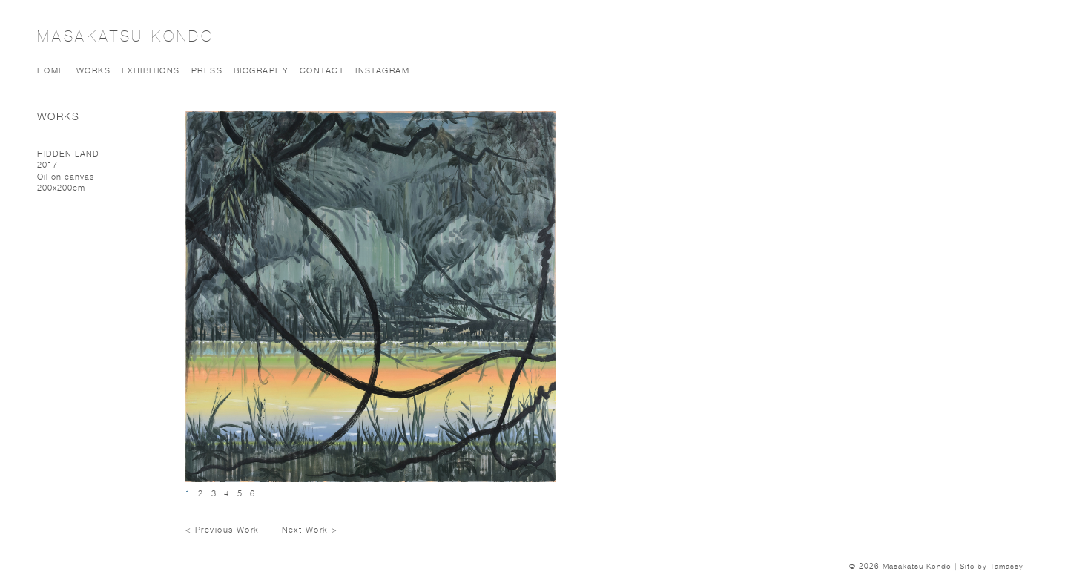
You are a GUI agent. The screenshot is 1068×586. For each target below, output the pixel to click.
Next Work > (310, 529)
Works (93, 70)
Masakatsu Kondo (125, 36)
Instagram (382, 70)
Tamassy (1007, 566)
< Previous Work (222, 529)
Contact (322, 70)
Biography (261, 70)
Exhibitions (151, 70)
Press (206, 70)
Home (51, 70)
